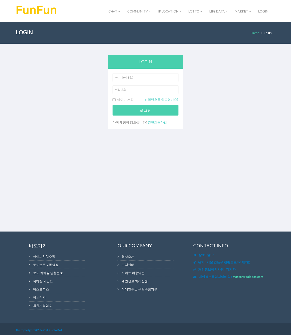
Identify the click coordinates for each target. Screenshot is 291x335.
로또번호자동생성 (45, 265)
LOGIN (263, 11)
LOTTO (195, 11)
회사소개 (128, 256)
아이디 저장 (145, 99)
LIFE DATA (218, 11)
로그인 (145, 110)
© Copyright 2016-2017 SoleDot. (39, 330)
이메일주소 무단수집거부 (139, 289)
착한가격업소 (42, 305)
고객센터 (128, 265)
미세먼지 (39, 297)
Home (255, 33)
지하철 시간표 (43, 281)
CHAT (114, 11)
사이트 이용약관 (133, 273)
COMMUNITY (139, 11)
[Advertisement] (57, 75)
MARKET (243, 11)
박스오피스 (41, 289)
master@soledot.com (248, 277)
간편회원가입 (157, 122)
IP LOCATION (169, 11)
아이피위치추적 (44, 256)
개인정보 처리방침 (135, 281)
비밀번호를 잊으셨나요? (161, 99)
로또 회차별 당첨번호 (48, 273)
